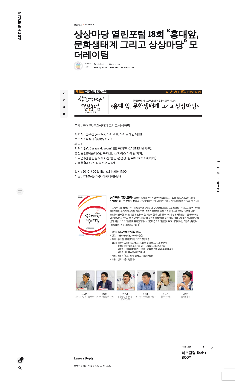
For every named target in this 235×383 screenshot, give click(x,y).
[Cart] (20, 360)
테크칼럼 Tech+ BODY (194, 355)
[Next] (211, 347)
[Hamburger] (20, 191)
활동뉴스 (78, 24)
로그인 (77, 366)
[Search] (20, 367)
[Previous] (204, 347)
